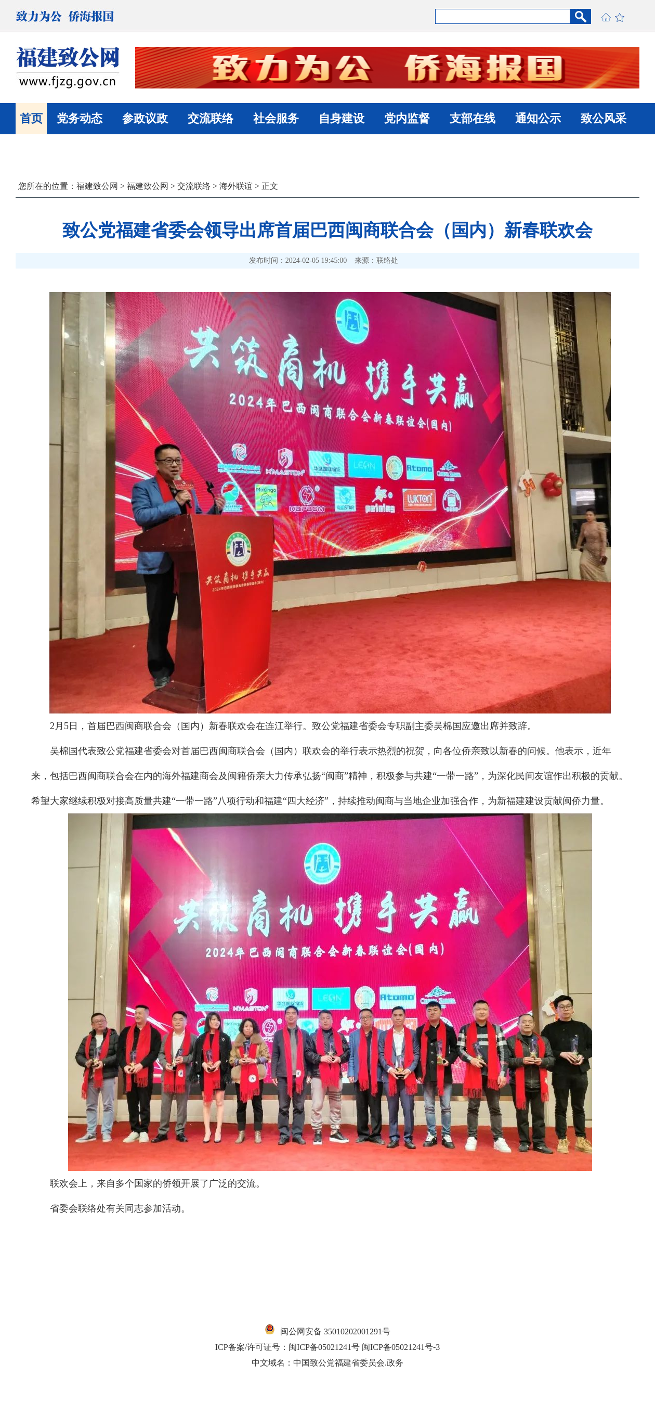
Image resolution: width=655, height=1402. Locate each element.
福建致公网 (97, 186)
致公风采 (603, 118)
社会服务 (276, 118)
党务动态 (79, 118)
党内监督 (407, 118)
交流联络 (210, 118)
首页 (31, 118)
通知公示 (538, 118)
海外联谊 (236, 186)
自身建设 (341, 118)
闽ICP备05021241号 (324, 1347)
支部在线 (472, 118)
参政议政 (145, 118)
